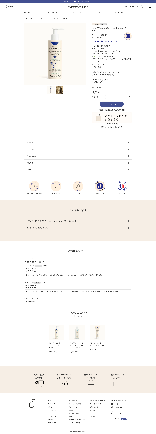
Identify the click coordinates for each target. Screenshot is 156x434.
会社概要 (92, 416)
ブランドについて (95, 404)
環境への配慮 (94, 407)
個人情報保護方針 (74, 423)
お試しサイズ (52, 423)
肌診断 (97, 12)
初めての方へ (76, 12)
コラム (92, 413)
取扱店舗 (92, 410)
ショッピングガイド (75, 404)
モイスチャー (32, 18)
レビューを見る (96, 37)
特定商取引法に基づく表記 (77, 420)
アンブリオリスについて (123, 12)
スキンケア (51, 404)
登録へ (123, 419)
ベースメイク (52, 410)
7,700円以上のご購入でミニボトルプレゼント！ (78, 1)
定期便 (50, 407)
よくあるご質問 (74, 413)
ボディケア (51, 413)
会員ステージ (73, 407)
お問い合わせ (73, 416)
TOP (26, 18)
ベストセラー (52, 416)
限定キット (51, 420)
